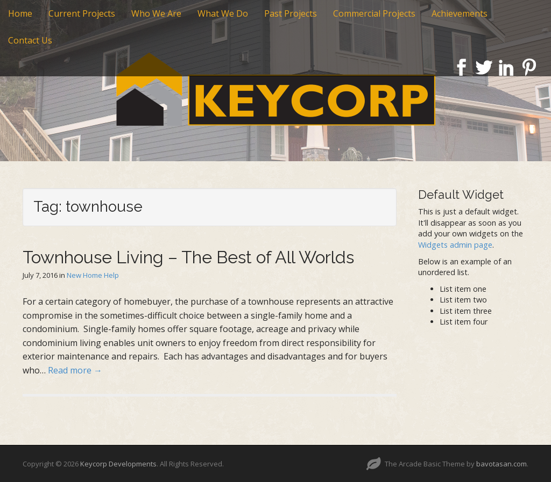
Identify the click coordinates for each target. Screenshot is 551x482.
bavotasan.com (501, 464)
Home (20, 13)
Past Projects (290, 13)
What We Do (222, 13)
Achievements (460, 13)
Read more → (75, 370)
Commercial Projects (374, 13)
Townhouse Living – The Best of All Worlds (188, 257)
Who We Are (156, 13)
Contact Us (30, 40)
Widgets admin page (455, 245)
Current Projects (81, 13)
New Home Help (93, 275)
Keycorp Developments (118, 464)
